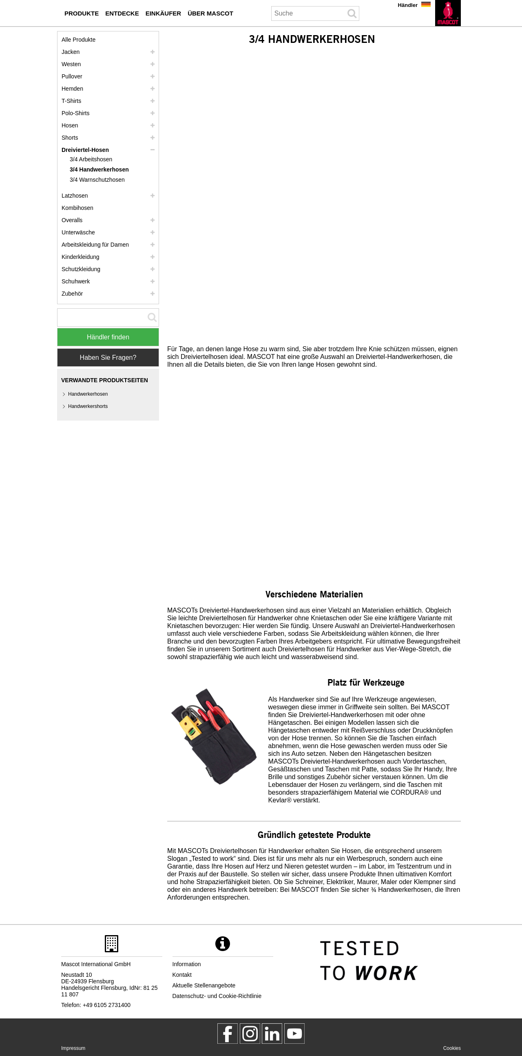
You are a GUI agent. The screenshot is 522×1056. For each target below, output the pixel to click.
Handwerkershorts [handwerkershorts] (88, 406)
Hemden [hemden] (72, 88)
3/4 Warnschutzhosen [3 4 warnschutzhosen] (97, 179)
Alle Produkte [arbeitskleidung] (78, 39)
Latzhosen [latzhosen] (75, 195)
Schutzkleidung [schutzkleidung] (81, 269)
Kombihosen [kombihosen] (77, 208)
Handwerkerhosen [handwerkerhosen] (88, 394)
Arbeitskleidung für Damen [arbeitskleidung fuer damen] (95, 244)
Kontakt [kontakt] (182, 974)
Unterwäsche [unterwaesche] (78, 232)
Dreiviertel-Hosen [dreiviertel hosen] (85, 150)
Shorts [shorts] (70, 137)
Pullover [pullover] (72, 76)
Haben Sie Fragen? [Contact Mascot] (108, 357)
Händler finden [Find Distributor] (108, 337)
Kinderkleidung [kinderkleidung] (81, 257)
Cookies (452, 1048)
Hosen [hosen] (70, 125)
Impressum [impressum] (73, 1048)
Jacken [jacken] (71, 52)
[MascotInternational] (294, 1033)
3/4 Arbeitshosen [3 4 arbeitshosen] (91, 159)
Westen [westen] (71, 64)
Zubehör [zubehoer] (72, 293)
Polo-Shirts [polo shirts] (75, 113)
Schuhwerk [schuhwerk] (76, 281)
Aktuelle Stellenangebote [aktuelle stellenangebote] (204, 985)
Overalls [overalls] (72, 220)
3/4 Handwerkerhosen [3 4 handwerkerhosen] (99, 169)
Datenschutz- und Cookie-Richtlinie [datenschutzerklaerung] (217, 996)
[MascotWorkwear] (227, 1033)
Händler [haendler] (408, 5)
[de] (448, 13)
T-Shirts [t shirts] (71, 101)
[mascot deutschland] (272, 1033)
